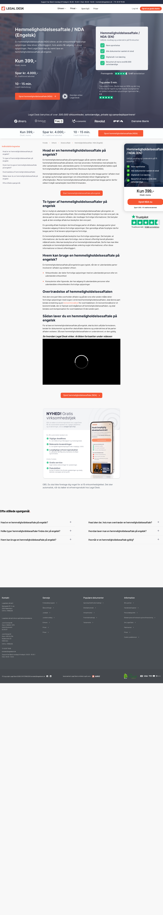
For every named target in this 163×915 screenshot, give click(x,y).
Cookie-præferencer (130, 629)
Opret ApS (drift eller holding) (92, 595)
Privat (72, 8)
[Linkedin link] (50, 668)
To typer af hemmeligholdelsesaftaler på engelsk (18, 159)
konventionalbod (71, 299)
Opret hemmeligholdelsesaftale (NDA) (81, 387)
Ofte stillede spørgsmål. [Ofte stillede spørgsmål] (12, 183)
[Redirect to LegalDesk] (95, 668)
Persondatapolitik (129, 604)
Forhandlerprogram (49, 595)
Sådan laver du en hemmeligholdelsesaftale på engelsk (20, 177)
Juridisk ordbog (47, 609)
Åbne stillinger (47, 600)
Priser (95, 8)
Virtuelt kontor (87, 604)
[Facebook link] (48, 668)
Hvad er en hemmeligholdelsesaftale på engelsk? (17, 152)
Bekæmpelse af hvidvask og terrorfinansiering (138, 609)
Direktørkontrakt (88, 600)
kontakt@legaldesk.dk (104, 2)
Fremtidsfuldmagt (89, 609)
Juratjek (45, 604)
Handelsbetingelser (130, 600)
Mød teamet (128, 619)
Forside (45, 143)
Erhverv (61, 8)
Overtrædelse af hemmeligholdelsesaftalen (19, 172)
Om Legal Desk (128, 614)
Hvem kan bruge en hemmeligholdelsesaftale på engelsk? (20, 166)
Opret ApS (85, 8)
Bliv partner (128, 595)
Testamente (87, 614)
